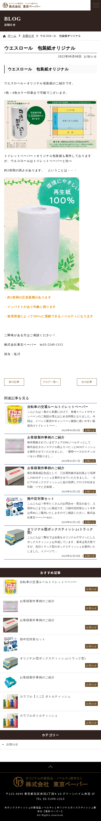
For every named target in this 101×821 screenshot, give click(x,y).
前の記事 (14, 381)
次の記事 (87, 381)
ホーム (9, 36)
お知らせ (28, 36)
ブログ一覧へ (50, 381)
